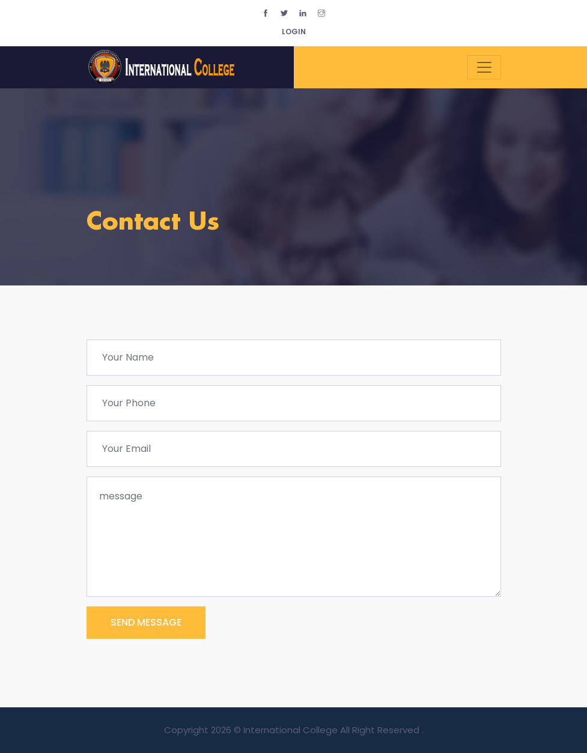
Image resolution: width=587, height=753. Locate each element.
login (294, 31)
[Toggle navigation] (484, 67)
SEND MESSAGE (146, 622)
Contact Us (153, 223)
